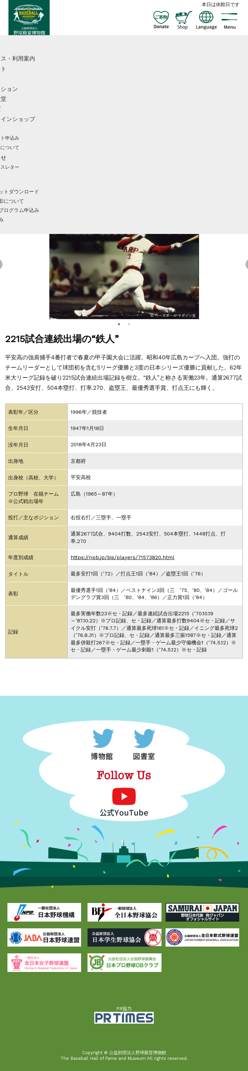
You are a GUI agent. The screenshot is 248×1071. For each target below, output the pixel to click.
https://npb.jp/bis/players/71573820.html (122, 557)
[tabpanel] (124, 265)
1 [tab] (119, 324)
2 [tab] (129, 324)
